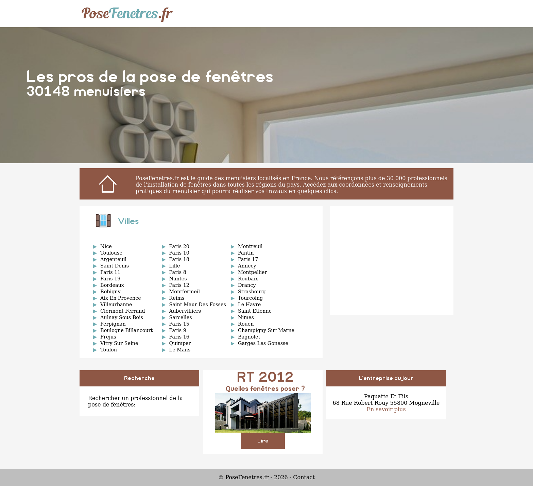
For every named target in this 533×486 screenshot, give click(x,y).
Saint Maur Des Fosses (197, 304)
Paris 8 (177, 272)
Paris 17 (248, 259)
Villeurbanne (116, 304)
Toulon (108, 349)
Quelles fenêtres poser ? (265, 389)
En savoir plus (386, 409)
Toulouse (111, 253)
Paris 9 (177, 330)
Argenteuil (113, 259)
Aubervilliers (185, 311)
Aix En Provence (120, 298)
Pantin (246, 253)
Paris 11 (110, 272)
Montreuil (250, 246)
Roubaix (248, 278)
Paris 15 (179, 324)
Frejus (108, 337)
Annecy (247, 265)
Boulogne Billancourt (126, 330)
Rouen (246, 324)
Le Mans (180, 349)
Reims (177, 298)
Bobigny (110, 291)
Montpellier (252, 272)
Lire (263, 441)
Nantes (178, 278)
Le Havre (249, 304)
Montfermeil (184, 291)
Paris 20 (179, 246)
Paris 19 (110, 278)
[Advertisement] (391, 260)
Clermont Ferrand (122, 311)
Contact (304, 477)
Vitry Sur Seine (119, 343)
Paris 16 (179, 337)
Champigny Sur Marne (266, 330)
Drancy (247, 285)
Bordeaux (112, 285)
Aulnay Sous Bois (121, 317)
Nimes (246, 317)
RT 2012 (265, 377)
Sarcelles (180, 317)
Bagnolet (249, 337)
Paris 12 (179, 285)
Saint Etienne (255, 311)
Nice (106, 246)
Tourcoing (250, 298)
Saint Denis (114, 265)
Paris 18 (179, 259)
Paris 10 (179, 253)
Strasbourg (252, 291)
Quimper (180, 343)
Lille (174, 265)
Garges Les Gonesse (263, 343)
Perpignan (113, 324)
